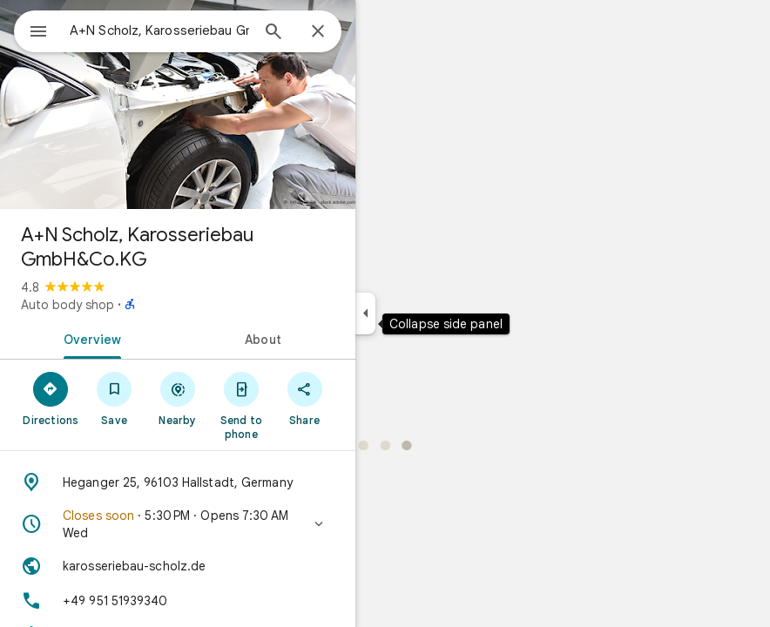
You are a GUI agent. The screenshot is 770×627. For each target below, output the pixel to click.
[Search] (273, 33)
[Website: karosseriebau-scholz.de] (177, 566)
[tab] (88, 338)
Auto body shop (67, 305)
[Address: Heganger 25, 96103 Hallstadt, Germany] (177, 482)
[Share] (304, 398)
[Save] (114, 398)
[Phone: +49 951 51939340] (177, 600)
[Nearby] (178, 398)
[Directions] (51, 398)
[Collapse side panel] (365, 313)
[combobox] (159, 30)
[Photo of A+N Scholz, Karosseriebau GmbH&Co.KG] (177, 104)
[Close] (317, 32)
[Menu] (38, 33)
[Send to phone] (241, 405)
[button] (177, 524)
